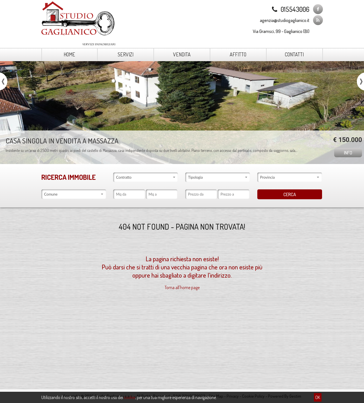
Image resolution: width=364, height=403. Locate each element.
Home (69, 54)
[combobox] (145, 177)
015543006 (290, 9)
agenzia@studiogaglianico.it (284, 20)
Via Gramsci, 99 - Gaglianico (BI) (281, 31)
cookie (129, 397)
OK (317, 397)
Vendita (182, 54)
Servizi (125, 54)
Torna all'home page (182, 287)
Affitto (238, 54)
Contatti (294, 54)
